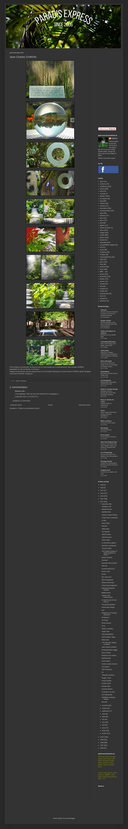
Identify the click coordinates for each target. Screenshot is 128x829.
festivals (102, 215)
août (103, 714)
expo (101, 213)
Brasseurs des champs (109, 655)
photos (102, 274)
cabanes (102, 203)
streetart (102, 298)
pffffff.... (102, 271)
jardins (18, 381)
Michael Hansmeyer (108, 582)
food (101, 223)
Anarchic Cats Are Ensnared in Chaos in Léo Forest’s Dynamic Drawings (109, 313)
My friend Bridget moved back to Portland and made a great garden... (109, 324)
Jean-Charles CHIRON (109, 647)
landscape (23, 381)
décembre (105, 504)
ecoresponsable (105, 211)
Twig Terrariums (107, 537)
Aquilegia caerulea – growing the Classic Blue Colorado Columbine (108, 392)
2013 (102, 496)
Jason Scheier (106, 653)
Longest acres (105, 470)
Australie (103, 194)
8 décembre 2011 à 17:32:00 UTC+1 (26, 396)
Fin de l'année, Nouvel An (108, 437)
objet (101, 259)
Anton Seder (106, 523)
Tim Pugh (105, 620)
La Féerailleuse (106, 380)
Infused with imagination (109, 585)
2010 (102, 737)
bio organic (103, 198)
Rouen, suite (106, 571)
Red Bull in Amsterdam (109, 545)
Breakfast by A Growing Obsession (109, 613)
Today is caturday (107, 629)
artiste (102, 189)
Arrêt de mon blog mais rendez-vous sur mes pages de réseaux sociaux (109, 364)
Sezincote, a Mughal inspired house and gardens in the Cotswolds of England (109, 354)
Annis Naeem (106, 661)
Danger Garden (106, 320)
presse (102, 281)
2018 (102, 488)
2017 (102, 490)
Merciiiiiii (104, 702)
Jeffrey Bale (105, 350)
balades (102, 196)
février (104, 730)
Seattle (102, 291)
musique (102, 254)
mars (104, 728)
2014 (102, 493)
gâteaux (102, 225)
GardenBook (105, 371)
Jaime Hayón (106, 540)
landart (102, 240)
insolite (102, 235)
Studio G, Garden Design (109, 389)
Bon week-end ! (107, 577)
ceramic (102, 206)
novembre (105, 705)
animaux (102, 184)
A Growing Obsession (108, 342)
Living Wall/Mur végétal (107, 245)
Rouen (104, 574)
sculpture (103, 289)
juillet (104, 717)
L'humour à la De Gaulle (108, 423)
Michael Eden (106, 686)
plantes (102, 279)
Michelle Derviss (107, 509)
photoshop (103, 276)
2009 (102, 740)
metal (101, 250)
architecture (103, 186)
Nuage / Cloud (106, 678)
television (103, 301)
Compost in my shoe (108, 692)
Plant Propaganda (107, 580)
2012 (102, 499)
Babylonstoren (106, 593)
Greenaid (105, 560)
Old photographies (107, 634)
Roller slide (105, 640)
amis (101, 181)
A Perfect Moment (106, 430)
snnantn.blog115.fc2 (108, 569)
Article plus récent (16, 405)
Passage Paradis (106, 461)
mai (103, 722)
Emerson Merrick (107, 689)
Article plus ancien (84, 405)
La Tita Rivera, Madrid (109, 543)
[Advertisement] (108, 88)
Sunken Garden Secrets (109, 664)
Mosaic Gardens (107, 557)
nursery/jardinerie (105, 257)
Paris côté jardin (106, 361)
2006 (102, 748)
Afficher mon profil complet (106, 158)
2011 (102, 502)
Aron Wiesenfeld (107, 695)
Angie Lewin (105, 631)
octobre (104, 708)
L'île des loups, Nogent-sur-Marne (109, 643)
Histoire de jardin (105, 228)
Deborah (104, 526)
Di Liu (103, 626)
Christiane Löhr (106, 506)
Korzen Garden (106, 681)
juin (103, 719)
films (101, 218)
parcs (101, 262)
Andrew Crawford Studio (109, 515)
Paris (101, 264)
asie (101, 191)
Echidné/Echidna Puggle (109, 650)
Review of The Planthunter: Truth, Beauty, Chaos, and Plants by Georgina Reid (109, 445)
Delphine (114, 138)
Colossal (104, 310)
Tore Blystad (106, 532)
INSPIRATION (106, 512)
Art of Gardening (106, 452)
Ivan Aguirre (105, 667)
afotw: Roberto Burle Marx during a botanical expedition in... (108, 414)
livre (101, 247)
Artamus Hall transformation (107, 596)
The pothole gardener (108, 604)
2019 (102, 485)
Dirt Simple (104, 428)
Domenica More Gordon (109, 563)
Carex (103, 410)
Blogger (72, 818)
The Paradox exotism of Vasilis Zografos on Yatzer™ (109, 553)
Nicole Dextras (106, 623)
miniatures (103, 252)
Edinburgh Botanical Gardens (108, 589)
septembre (105, 711)
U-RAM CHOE (106, 683)
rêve (101, 286)
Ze (102, 672)
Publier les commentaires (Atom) (29, 408)
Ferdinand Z (105, 617)
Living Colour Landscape (109, 518)
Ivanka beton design (108, 607)
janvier (104, 733)
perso (101, 269)
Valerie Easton (106, 534)
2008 (102, 742)
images (102, 233)
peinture (102, 267)
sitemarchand (104, 293)
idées (101, 230)
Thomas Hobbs (106, 548)
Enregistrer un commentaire (21, 401)
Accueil (50, 405)
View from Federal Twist (109, 442)
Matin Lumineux (106, 421)
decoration (103, 208)
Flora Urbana (105, 435)
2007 (102, 745)
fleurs (101, 220)
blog (101, 201)
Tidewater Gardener (108, 675)
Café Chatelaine (107, 669)
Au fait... (104, 520)
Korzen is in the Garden (44, 367)
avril (103, 725)
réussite (102, 284)
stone (101, 296)
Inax (103, 610)
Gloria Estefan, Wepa (108, 637)
